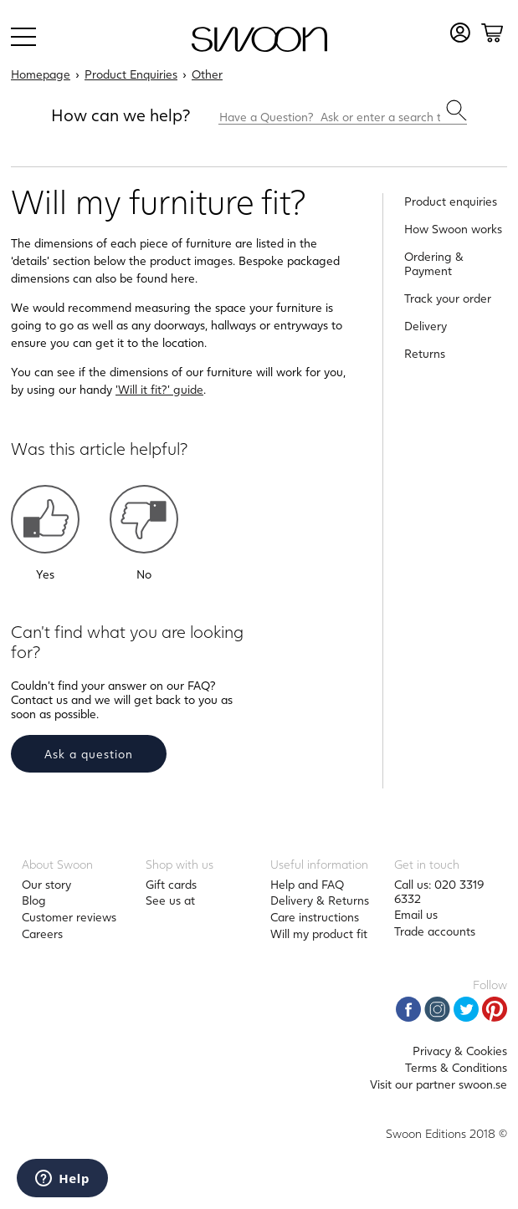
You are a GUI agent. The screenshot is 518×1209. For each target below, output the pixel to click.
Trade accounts (434, 931)
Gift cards (171, 884)
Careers (42, 933)
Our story (46, 884)
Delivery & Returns (319, 900)
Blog (34, 900)
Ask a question (88, 754)
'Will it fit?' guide (159, 389)
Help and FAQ (307, 884)
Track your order (447, 298)
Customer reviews (69, 917)
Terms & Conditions (456, 1067)
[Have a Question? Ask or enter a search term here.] (342, 112)
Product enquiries (450, 201)
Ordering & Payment (434, 263)
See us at (170, 900)
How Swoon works (453, 229)
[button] (45, 519)
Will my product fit (318, 933)
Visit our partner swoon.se (438, 1084)
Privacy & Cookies (460, 1050)
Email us (416, 914)
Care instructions (314, 917)
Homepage (40, 74)
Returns (424, 353)
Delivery (425, 326)
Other (207, 74)
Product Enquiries (131, 74)
